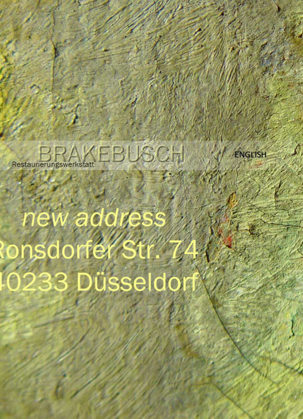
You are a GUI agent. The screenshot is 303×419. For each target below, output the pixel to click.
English (250, 154)
